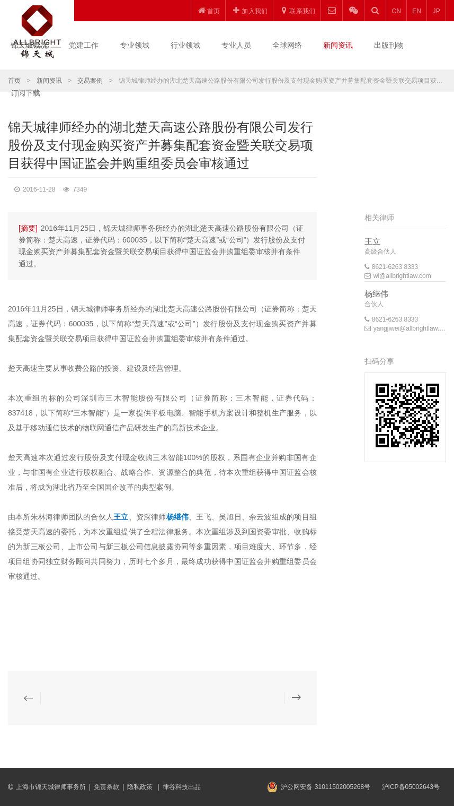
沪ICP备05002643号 (411, 787)
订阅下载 (25, 93)
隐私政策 (140, 787)
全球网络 (287, 45)
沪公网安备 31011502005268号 (325, 787)
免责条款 (106, 787)
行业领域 (185, 45)
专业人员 (236, 45)
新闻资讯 (338, 45)
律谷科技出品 (182, 787)
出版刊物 (389, 45)
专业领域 (134, 45)
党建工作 (84, 45)
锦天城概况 (29, 45)
